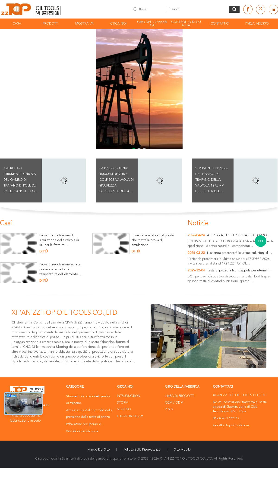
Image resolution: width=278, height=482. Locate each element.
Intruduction (128, 396)
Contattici (220, 23)
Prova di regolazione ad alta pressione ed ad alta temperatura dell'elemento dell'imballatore (60, 269)
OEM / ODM (174, 402)
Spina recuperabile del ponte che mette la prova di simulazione (153, 240)
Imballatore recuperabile (83, 424)
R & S (169, 409)
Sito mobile (182, 449)
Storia (122, 402)
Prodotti (51, 23)
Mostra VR (84, 23)
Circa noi (118, 23)
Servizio (124, 409)
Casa (17, 23)
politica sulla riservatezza (141, 449)
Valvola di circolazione (82, 431)
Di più (43, 251)
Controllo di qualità (186, 23)
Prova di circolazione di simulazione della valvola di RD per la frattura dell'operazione (59, 240)
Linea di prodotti (179, 396)
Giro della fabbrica (152, 23)
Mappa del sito (99, 449)
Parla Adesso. (257, 23)
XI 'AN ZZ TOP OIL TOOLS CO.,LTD (64, 313)
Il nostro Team (130, 416)
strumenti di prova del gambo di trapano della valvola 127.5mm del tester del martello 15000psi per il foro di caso (211, 180)
